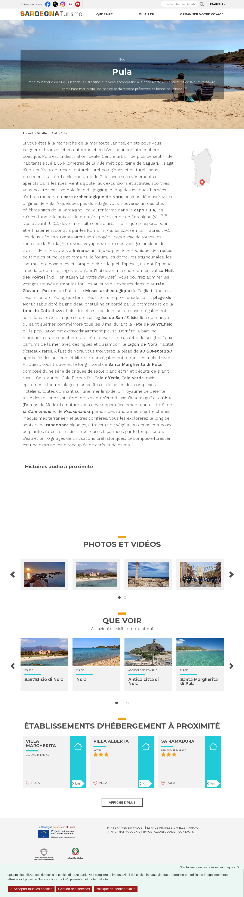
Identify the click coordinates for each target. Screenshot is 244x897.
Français (216, 4)
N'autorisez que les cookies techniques (212, 867)
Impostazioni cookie (159, 831)
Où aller (146, 14)
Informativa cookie (125, 831)
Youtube (77, 3)
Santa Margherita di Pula (199, 681)
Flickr (70, 3)
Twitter (55, 3)
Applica (202, 4)
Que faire (104, 14)
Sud (122, 59)
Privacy (194, 827)
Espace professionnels (166, 827)
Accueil (28, 133)
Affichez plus (122, 802)
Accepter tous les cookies (31, 889)
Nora (81, 679)
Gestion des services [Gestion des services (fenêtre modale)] (74, 889)
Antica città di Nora (143, 681)
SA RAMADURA (177, 741)
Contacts (186, 831)
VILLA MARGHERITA (41, 743)
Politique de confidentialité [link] (116, 889)
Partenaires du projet (125, 827)
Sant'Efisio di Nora (44, 679)
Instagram (62, 3)
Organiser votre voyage (201, 14)
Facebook (47, 3)
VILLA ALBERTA (111, 741)
